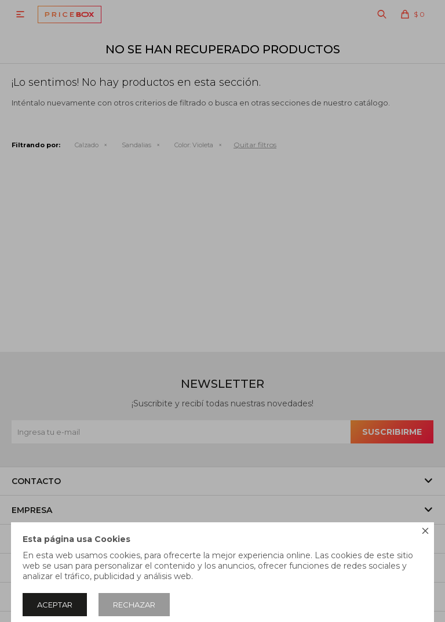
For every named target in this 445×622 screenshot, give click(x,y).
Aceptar (54, 604)
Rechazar (134, 604)
